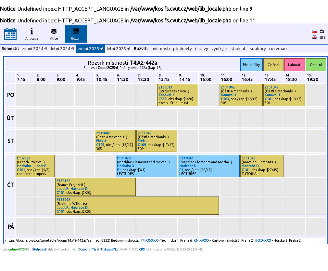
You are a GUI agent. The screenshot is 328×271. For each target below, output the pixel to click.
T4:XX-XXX (149, 240)
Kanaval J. (166, 95)
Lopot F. (40, 166)
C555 (162, 99)
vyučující (219, 48)
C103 (225, 99)
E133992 (63, 200)
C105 (100, 145)
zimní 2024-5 (35, 48)
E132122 (63, 181)
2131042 (227, 87)
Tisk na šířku (110, 249)
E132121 (24, 158)
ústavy (201, 48)
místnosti (161, 48)
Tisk (95, 249)
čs (322, 31)
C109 (142, 145)
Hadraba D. (126, 166)
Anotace (32, 33)
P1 (119, 170)
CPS (142, 249)
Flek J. (101, 141)
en (322, 37)
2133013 (165, 87)
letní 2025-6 (119, 48)
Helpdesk (39, 249)
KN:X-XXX (201, 240)
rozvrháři (278, 48)
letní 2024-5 (63, 48)
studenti (238, 48)
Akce (54, 33)
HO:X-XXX (263, 240)
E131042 (186, 158)
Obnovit (84, 249)
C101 (269, 99)
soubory (258, 48)
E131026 (124, 158)
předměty (182, 48)
